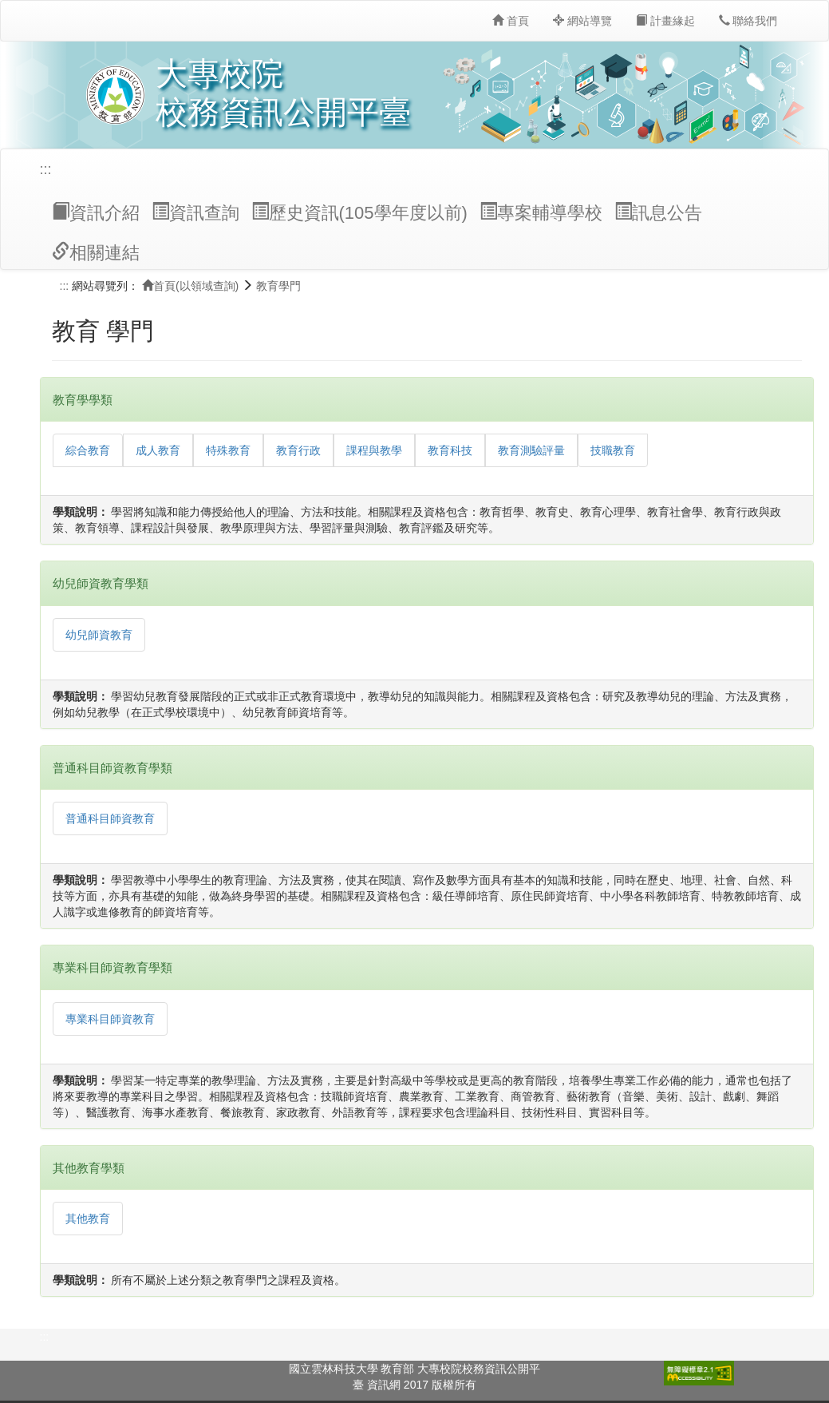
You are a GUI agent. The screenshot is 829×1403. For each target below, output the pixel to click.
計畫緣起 (665, 20)
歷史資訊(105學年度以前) (359, 212)
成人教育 (158, 450)
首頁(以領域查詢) (190, 285)
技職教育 (612, 450)
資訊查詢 (195, 212)
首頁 (510, 20)
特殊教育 (228, 450)
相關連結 (96, 252)
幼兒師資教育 (98, 634)
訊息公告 (658, 212)
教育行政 (298, 450)
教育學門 (278, 285)
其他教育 (87, 1218)
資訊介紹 (96, 212)
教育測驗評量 (531, 450)
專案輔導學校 (541, 212)
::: (46, 169)
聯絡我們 (748, 20)
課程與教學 (374, 450)
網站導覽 (582, 20)
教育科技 (450, 450)
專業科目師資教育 (110, 1019)
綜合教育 (87, 450)
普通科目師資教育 (110, 818)
